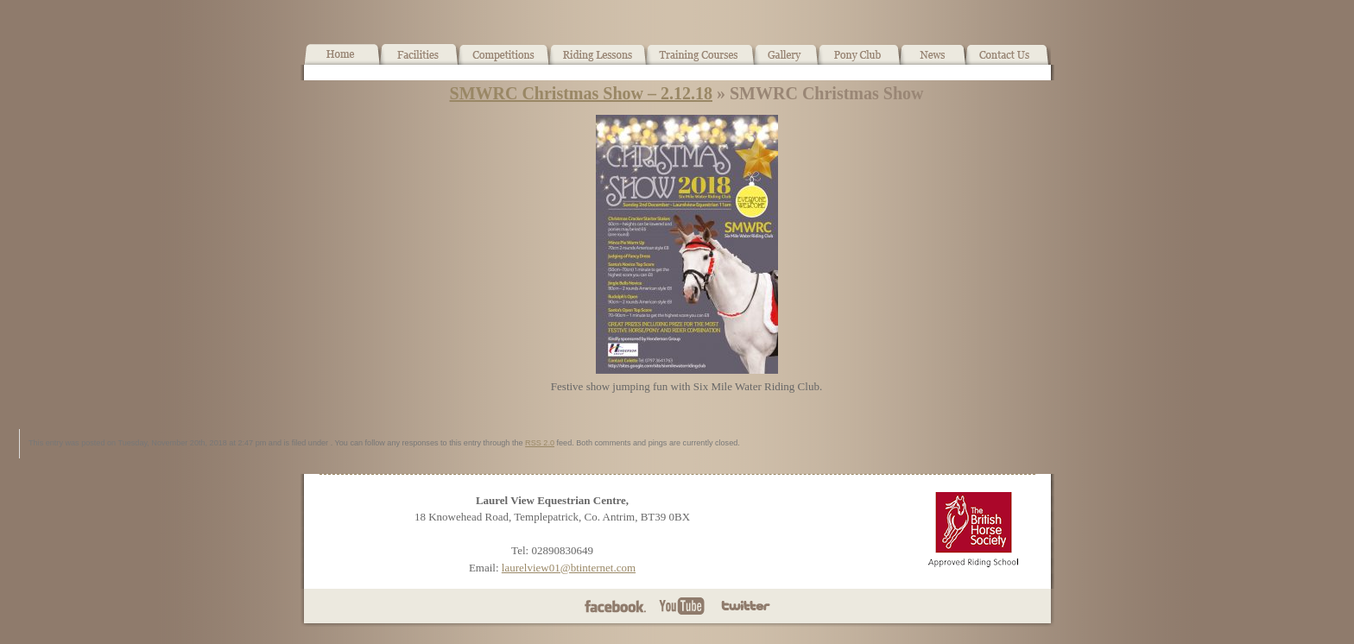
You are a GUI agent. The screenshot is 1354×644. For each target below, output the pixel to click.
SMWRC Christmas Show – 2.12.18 (581, 93)
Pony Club (859, 61)
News (932, 61)
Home (342, 61)
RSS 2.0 (539, 443)
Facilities (419, 61)
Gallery (786, 61)
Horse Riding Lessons (598, 61)
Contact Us (1008, 61)
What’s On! (504, 61)
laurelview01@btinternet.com (569, 567)
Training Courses (701, 61)
